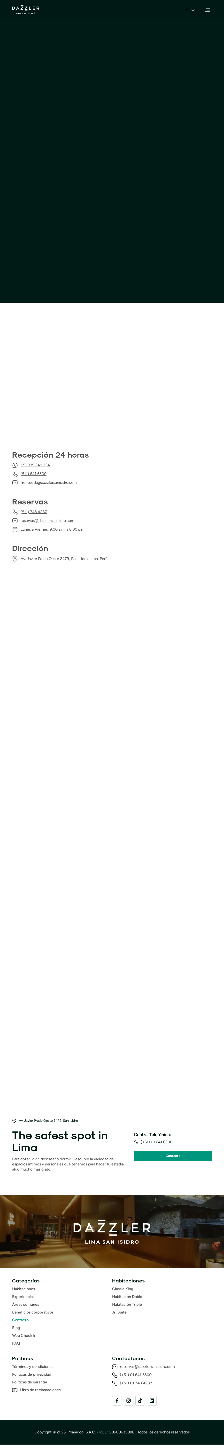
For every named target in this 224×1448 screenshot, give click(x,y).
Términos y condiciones (32, 1370)
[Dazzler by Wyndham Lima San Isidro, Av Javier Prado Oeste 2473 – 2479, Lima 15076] (112, 385)
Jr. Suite (119, 1315)
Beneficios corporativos (33, 1315)
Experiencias (23, 1300)
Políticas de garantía (29, 1385)
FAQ (16, 1346)
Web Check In (24, 1339)
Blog (16, 1331)
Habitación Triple (127, 1308)
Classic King (122, 1292)
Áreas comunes (25, 1308)
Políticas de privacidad (31, 1377)
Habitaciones (23, 1292)
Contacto (20, 1323)
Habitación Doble (127, 1300)
